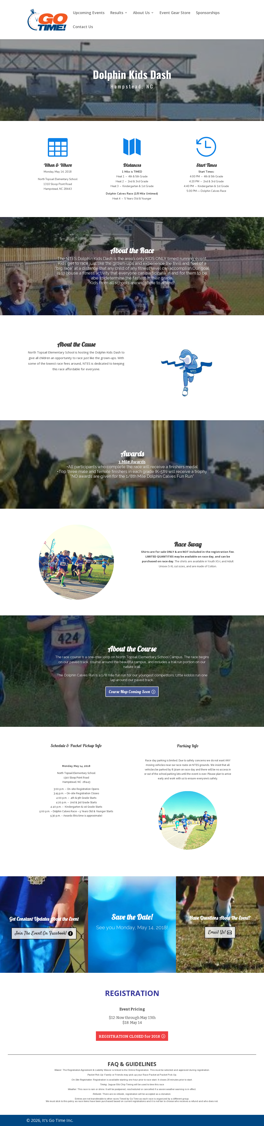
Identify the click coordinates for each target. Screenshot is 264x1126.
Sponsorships (208, 13)
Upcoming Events (89, 13)
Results (116, 13)
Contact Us (83, 27)
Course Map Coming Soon (129, 693)
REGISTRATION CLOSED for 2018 (129, 1036)
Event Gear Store (174, 13)
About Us (141, 13)
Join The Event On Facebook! (41, 933)
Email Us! (217, 932)
